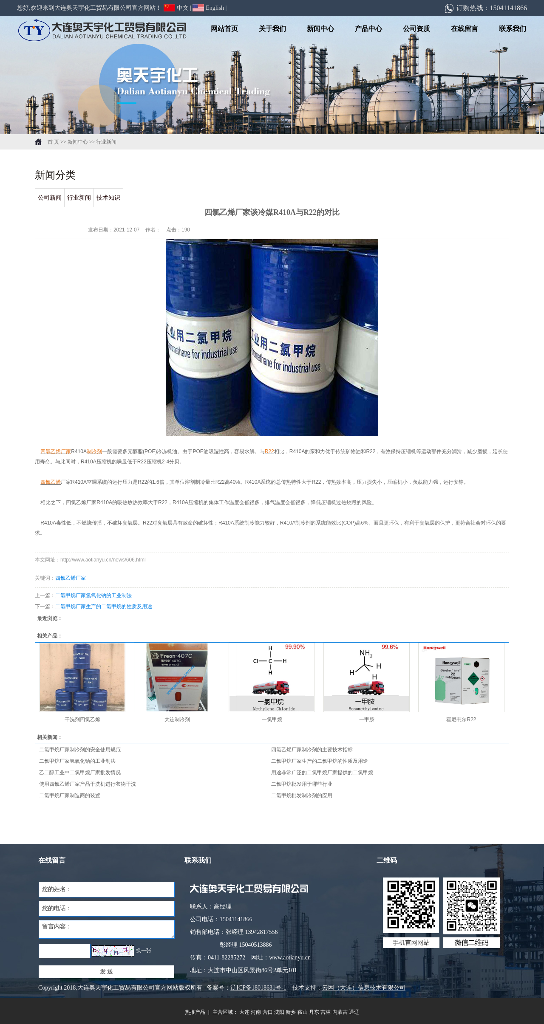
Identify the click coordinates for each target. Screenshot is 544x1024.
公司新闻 (50, 198)
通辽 (354, 1012)
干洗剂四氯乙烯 (82, 719)
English (208, 8)
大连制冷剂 (177, 719)
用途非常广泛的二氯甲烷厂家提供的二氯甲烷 (322, 773)
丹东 (314, 1012)
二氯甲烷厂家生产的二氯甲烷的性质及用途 (103, 606)
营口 (268, 1012)
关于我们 (272, 28)
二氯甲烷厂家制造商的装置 (69, 795)
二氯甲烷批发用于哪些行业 (301, 784)
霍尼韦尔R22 (461, 719)
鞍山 (303, 1012)
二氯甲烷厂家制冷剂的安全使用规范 (80, 750)
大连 (244, 1012)
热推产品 (195, 1012)
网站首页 (224, 28)
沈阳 (279, 1012)
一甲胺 (366, 719)
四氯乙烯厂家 (70, 578)
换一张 (143, 950)
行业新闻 (106, 142)
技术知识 (108, 198)
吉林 (325, 1012)
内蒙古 (340, 1012)
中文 (176, 8)
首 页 (53, 142)
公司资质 (416, 28)
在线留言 (464, 28)
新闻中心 (320, 28)
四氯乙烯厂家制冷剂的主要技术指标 (312, 750)
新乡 (291, 1012)
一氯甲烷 (272, 719)
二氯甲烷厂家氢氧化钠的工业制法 (93, 595)
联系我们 (512, 28)
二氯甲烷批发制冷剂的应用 (301, 795)
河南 (256, 1012)
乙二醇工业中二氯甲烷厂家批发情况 (80, 773)
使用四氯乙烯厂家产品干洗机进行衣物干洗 (87, 784)
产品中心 (368, 28)
